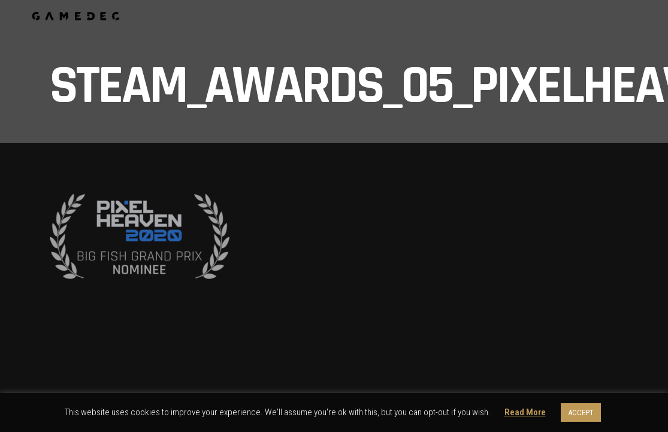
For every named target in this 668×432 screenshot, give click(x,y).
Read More (525, 412)
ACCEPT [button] (581, 412)
